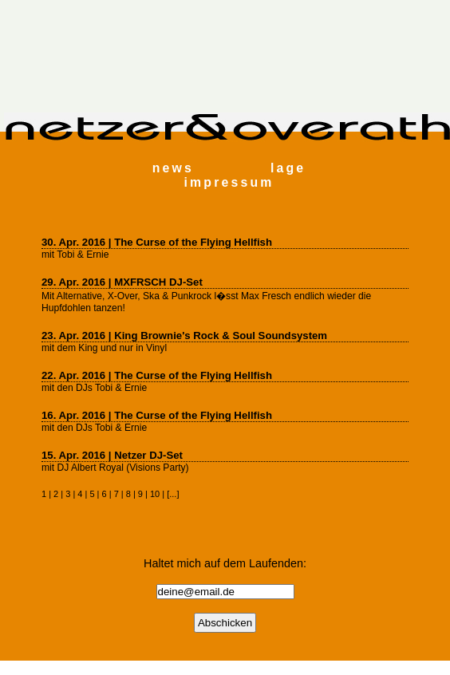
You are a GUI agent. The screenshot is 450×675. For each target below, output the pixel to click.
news (173, 168)
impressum (229, 182)
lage (288, 168)
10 (155, 494)
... (172, 494)
